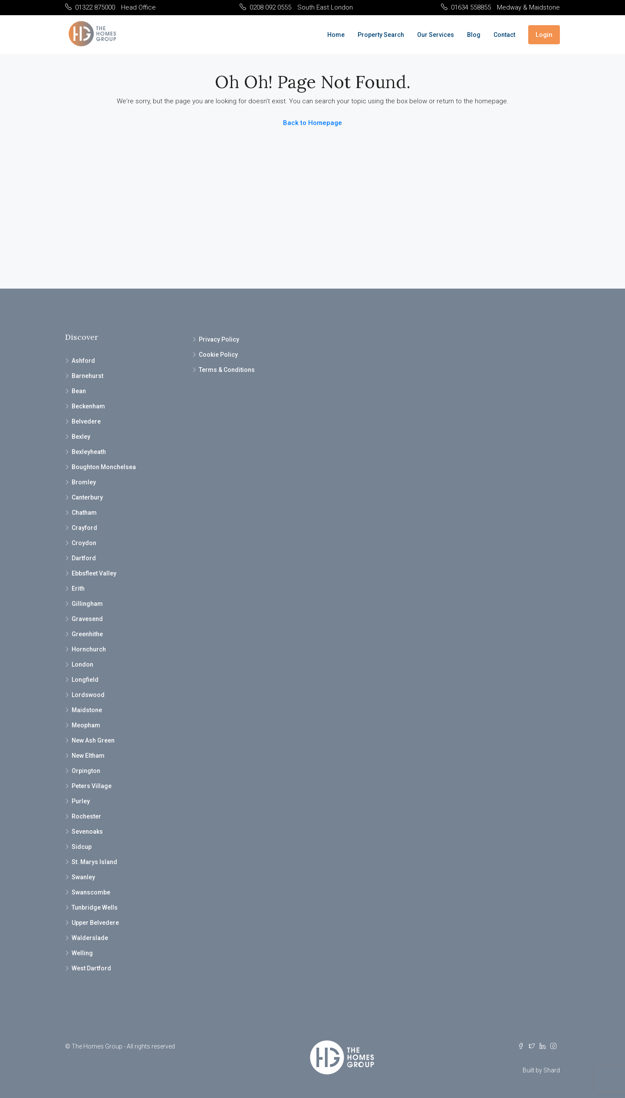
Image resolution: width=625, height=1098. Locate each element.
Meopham (86, 725)
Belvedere (86, 421)
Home (336, 34)
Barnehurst (87, 375)
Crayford (84, 527)
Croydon (84, 542)
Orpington (86, 770)
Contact (504, 34)
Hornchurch (89, 649)
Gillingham (87, 603)
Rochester (86, 816)
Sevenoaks (87, 831)
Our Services (435, 34)
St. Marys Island (94, 861)
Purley (81, 801)
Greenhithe (87, 634)
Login (544, 35)
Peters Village (92, 785)
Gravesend (87, 618)
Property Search (381, 34)
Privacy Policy (219, 339)
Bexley (81, 436)
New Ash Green (93, 740)
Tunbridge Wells (95, 907)
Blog (473, 34)
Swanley (83, 877)
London (82, 664)
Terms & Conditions (227, 369)
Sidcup (82, 846)
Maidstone (87, 710)
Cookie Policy (218, 354)
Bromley (84, 482)
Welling (82, 953)
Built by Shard (541, 1070)
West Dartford (91, 968)
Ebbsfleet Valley (94, 573)
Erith (78, 588)
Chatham (84, 512)
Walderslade (90, 937)
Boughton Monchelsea (104, 467)
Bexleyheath (89, 451)
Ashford (83, 360)
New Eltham (88, 755)
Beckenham (88, 406)
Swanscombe (91, 892)
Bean (79, 391)
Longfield (85, 679)
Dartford (84, 558)
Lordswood (88, 694)
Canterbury (87, 497)
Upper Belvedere (95, 922)
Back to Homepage (312, 123)
